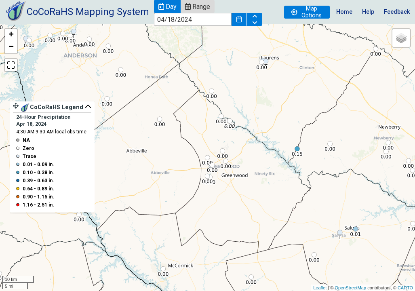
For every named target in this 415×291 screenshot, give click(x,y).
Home (344, 11)
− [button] (11, 47)
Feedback (397, 11)
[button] (167, 6)
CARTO (405, 287)
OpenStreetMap (350, 287)
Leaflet (320, 287)
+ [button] (11, 35)
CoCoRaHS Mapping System (88, 11)
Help (368, 11)
